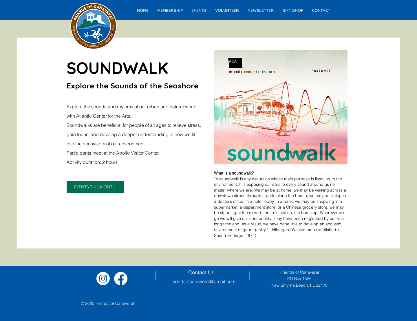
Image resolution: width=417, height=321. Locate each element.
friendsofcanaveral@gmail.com (203, 281)
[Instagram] (103, 278)
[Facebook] (120, 278)
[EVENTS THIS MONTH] (95, 187)
